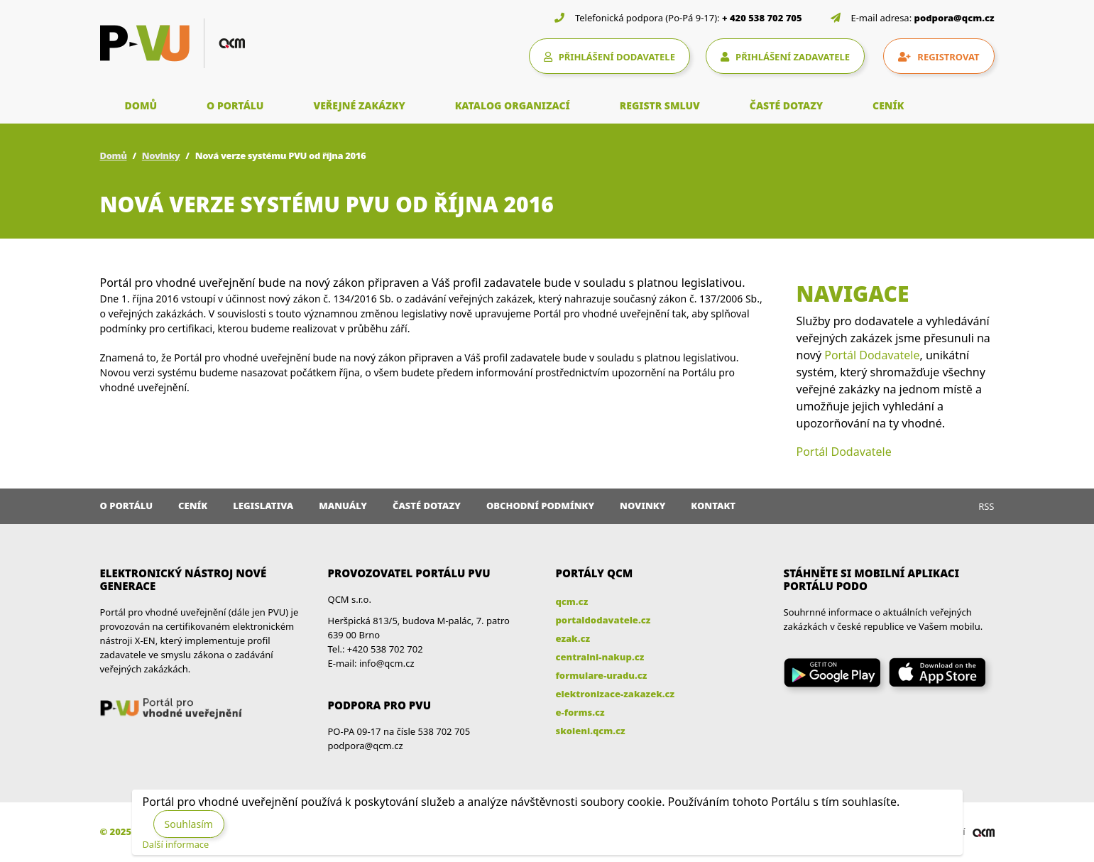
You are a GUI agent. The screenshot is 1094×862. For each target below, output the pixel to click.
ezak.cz (573, 638)
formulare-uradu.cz (601, 675)
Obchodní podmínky (540, 505)
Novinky (161, 155)
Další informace (176, 844)
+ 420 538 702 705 (762, 17)
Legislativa (263, 505)
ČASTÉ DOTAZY (786, 105)
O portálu (126, 505)
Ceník (192, 505)
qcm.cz (572, 601)
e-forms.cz (580, 712)
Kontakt (713, 505)
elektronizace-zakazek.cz (615, 693)
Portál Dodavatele (871, 355)
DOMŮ (141, 105)
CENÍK (888, 105)
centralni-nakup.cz (600, 656)
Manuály (343, 505)
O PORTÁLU (235, 105)
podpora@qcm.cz (954, 17)
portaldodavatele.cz (603, 619)
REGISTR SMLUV (660, 105)
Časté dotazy (427, 505)
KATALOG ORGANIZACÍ (512, 105)
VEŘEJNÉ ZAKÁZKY (359, 105)
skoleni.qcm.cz (590, 730)
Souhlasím (189, 824)
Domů (113, 155)
